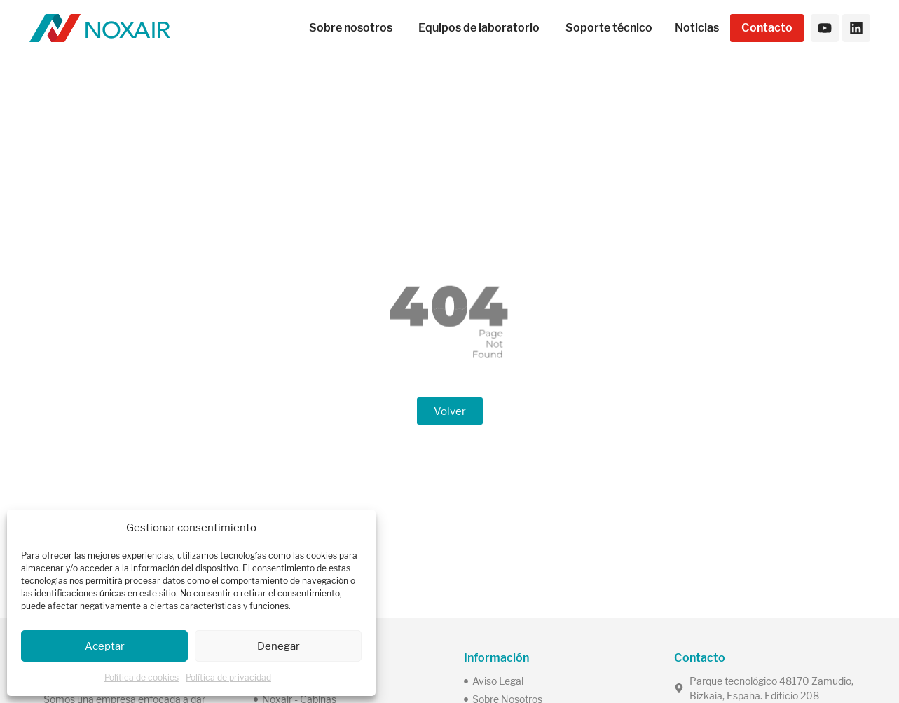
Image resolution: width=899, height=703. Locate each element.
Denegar (278, 646)
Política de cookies (141, 677)
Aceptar (105, 646)
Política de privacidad (228, 677)
